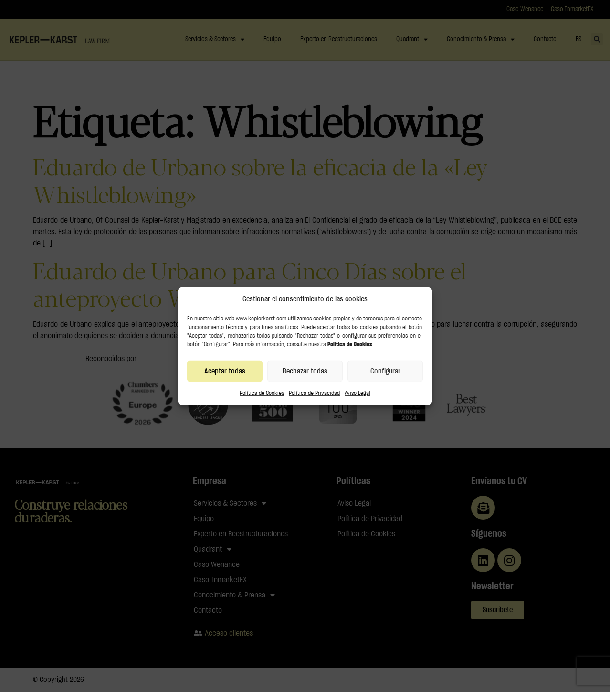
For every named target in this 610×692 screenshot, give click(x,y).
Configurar (385, 370)
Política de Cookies (262, 393)
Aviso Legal (357, 393)
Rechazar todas (305, 370)
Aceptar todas (224, 370)
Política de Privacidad (314, 393)
